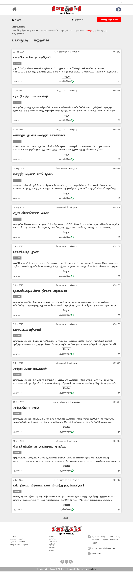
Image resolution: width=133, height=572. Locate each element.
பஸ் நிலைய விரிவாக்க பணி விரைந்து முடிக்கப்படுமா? (48, 486)
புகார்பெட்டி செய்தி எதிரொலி (31, 57)
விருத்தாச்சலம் (18, 34)
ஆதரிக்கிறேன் (66, 81)
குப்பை (52, 548)
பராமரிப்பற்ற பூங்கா (25, 252)
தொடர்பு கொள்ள (17, 542)
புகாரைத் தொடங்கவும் (109, 20)
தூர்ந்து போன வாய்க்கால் (30, 369)
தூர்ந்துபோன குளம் (26, 408)
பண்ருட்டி (91, 31)
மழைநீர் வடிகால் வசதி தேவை (33, 174)
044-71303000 (97, 554)
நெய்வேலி (80, 31)
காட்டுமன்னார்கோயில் (50, 31)
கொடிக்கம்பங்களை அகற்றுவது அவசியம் (39, 447)
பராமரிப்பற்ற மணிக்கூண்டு (30, 96)
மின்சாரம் (53, 542)
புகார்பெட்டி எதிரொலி (27, 330)
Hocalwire (92, 570)
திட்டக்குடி (102, 31)
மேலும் (66, 76)
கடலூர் (35, 31)
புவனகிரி (15, 31)
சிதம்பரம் (26, 31)
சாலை (51, 537)
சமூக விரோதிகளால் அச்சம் (31, 213)
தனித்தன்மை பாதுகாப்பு (20, 545)
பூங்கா (51, 551)
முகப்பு (13, 537)
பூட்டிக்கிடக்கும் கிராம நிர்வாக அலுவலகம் (40, 291)
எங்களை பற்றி (16, 540)
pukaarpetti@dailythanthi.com (103, 549)
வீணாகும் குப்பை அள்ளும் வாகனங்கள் (39, 135)
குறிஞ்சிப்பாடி (67, 31)
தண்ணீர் (52, 540)
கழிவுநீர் (52, 545)
